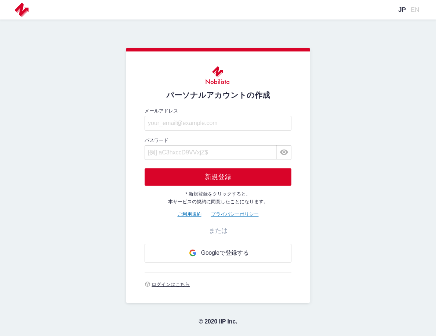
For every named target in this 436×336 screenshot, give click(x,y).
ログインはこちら (171, 284)
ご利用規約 (189, 214)
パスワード (156, 140)
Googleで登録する (218, 252)
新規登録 (218, 176)
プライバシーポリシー (235, 214)
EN (415, 9)
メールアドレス (161, 111)
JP (402, 9)
